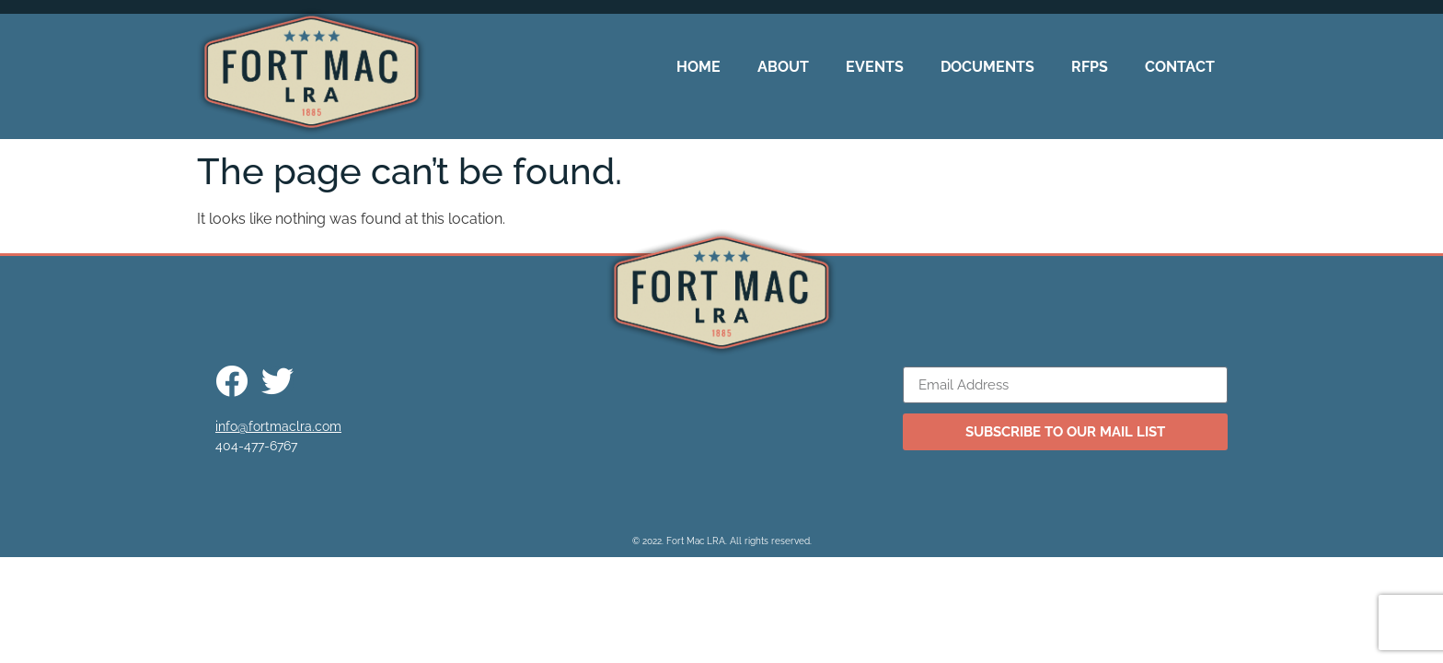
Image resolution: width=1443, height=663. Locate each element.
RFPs (1089, 67)
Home (698, 67)
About (783, 67)
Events (875, 67)
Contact (1180, 67)
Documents (987, 67)
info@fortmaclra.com (278, 426)
